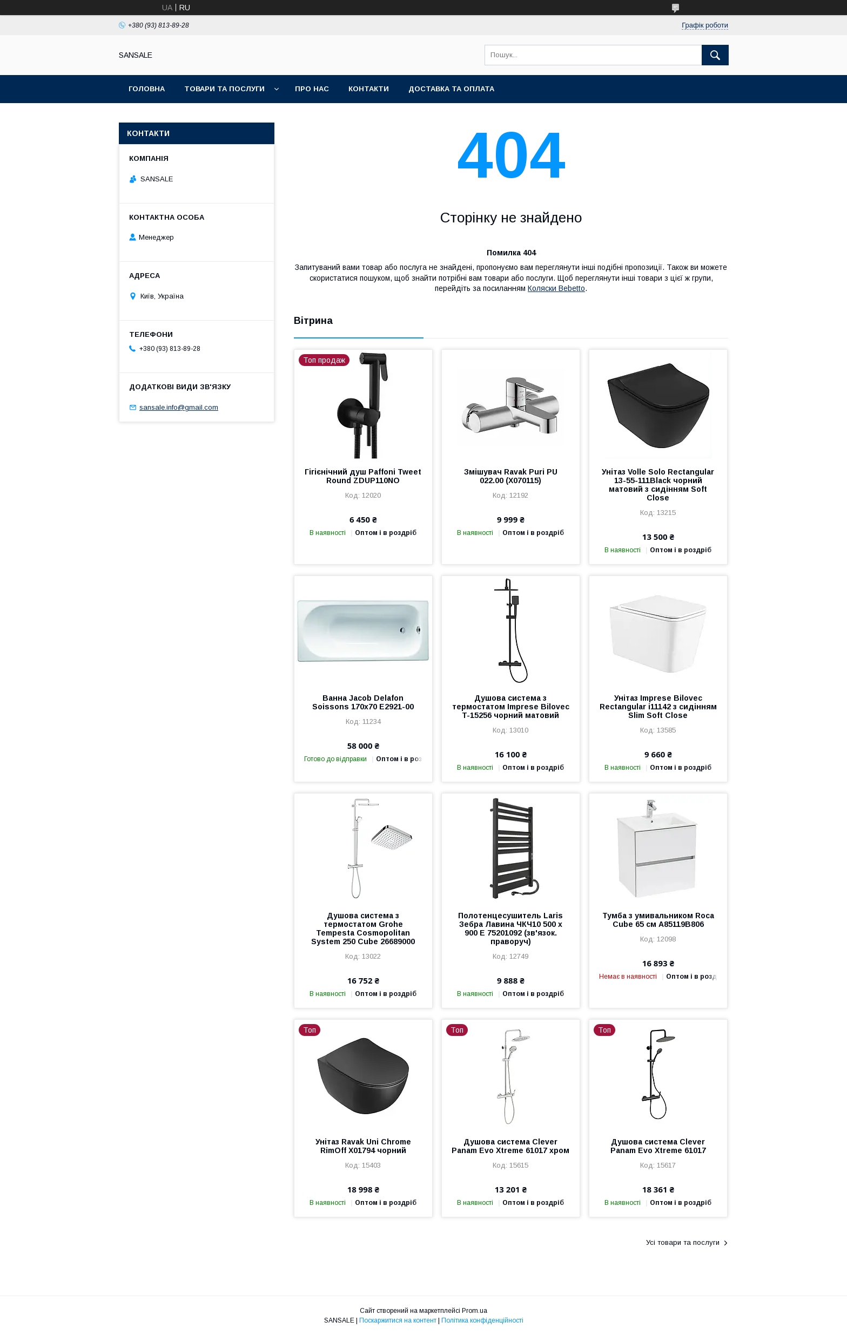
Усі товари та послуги (683, 1242)
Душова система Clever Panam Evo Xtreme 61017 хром (510, 1146)
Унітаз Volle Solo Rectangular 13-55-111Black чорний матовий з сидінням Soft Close (658, 484)
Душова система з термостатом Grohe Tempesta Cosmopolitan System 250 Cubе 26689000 (363, 928)
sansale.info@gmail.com (178, 407)
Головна (147, 89)
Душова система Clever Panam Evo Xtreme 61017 (658, 1146)
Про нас (312, 89)
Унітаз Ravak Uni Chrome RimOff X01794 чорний (363, 1146)
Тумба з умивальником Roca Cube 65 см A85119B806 (658, 920)
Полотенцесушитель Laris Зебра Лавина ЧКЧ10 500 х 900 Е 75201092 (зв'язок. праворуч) (510, 928)
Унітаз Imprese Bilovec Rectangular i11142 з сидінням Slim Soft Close (658, 707)
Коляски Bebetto (556, 288)
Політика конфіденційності (482, 1320)
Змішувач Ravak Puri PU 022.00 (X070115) (510, 476)
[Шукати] (715, 55)
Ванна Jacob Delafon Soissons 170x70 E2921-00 (363, 702)
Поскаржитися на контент (397, 1320)
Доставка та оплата (451, 89)
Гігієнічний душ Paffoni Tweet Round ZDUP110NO (363, 476)
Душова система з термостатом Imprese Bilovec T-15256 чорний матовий (510, 707)
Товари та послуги (224, 89)
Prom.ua (474, 1310)
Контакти (368, 89)
